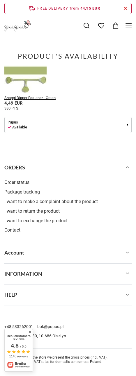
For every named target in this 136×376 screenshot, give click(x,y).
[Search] (86, 25)
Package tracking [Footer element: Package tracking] (22, 192)
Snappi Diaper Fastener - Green (30, 98)
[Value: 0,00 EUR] (115, 26)
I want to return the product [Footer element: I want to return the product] (32, 211)
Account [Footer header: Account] (14, 252)
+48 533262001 (18, 326)
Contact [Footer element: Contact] (12, 230)
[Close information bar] (125, 8)
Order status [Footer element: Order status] (16, 182)
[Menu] (129, 26)
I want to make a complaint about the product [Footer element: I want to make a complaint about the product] (51, 201)
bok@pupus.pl (50, 326)
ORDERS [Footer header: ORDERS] (14, 167)
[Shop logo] (17, 25)
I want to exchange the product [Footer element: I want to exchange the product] (36, 220)
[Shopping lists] (101, 26)
